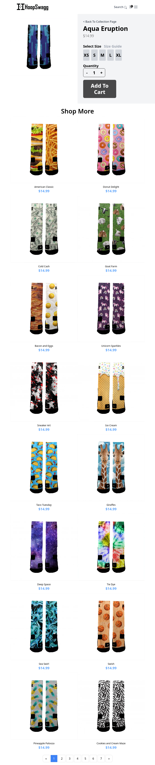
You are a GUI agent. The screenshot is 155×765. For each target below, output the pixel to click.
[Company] (32, 6)
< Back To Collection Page (100, 22)
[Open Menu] (136, 7)
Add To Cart (100, 89)
